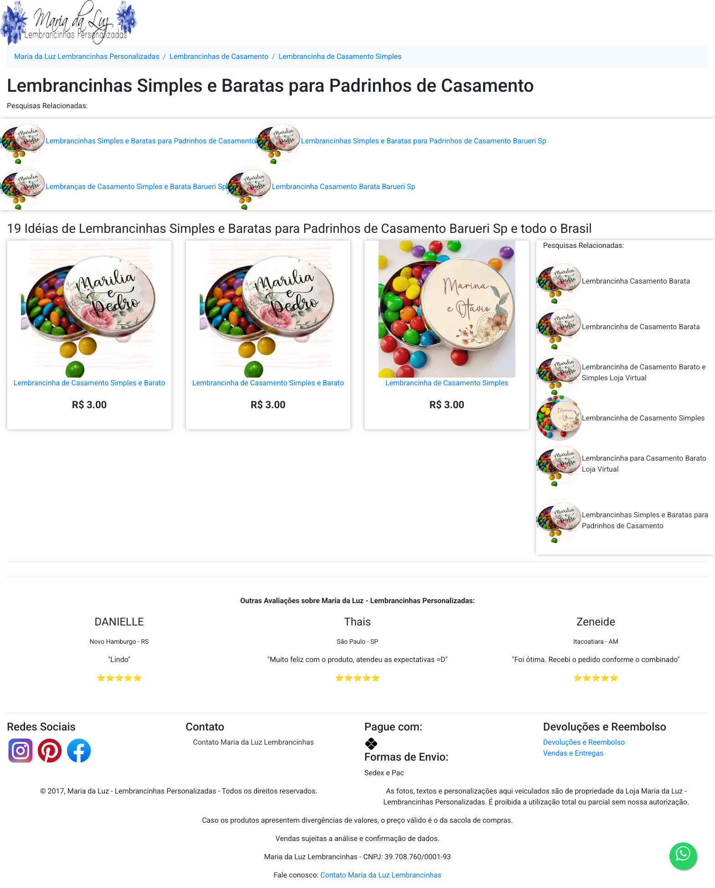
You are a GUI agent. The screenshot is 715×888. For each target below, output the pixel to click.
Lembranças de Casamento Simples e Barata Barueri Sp (113, 186)
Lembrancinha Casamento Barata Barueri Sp (320, 186)
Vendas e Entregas (573, 753)
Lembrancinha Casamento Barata (613, 281)
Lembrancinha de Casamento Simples (446, 345)
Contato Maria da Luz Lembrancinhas (253, 742)
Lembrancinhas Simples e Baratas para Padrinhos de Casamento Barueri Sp (400, 141)
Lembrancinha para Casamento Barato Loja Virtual (621, 464)
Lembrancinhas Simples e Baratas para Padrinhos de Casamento (127, 141)
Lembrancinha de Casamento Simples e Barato (90, 345)
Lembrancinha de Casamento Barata (618, 327)
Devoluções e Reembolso (584, 742)
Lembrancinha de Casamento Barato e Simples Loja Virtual (621, 372)
